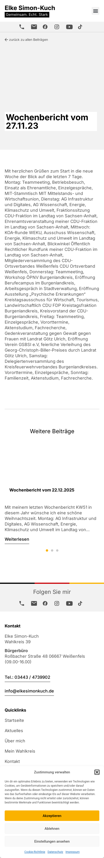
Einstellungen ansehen (52, 841)
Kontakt (12, 761)
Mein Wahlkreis (20, 751)
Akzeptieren (52, 816)
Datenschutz (55, 852)
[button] (97, 772)
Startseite (14, 720)
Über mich (15, 740)
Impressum (72, 852)
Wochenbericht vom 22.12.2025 (41, 490)
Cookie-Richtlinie (34, 852)
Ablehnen (52, 829)
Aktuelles (14, 730)
